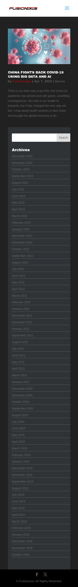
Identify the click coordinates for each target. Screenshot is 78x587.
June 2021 (18, 355)
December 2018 (22, 541)
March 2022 (19, 295)
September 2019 (22, 481)
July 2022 (18, 269)
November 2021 (22, 322)
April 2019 (18, 514)
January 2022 (21, 309)
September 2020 (22, 408)
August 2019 (20, 488)
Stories (60, 81)
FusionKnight (22, 81)
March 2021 (19, 375)
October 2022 (21, 249)
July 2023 (18, 189)
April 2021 (18, 368)
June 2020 (18, 428)
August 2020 (20, 415)
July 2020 (18, 421)
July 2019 (18, 494)
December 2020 (22, 388)
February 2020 (21, 455)
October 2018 (21, 554)
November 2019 (22, 475)
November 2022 (22, 242)
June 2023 (18, 196)
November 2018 (22, 548)
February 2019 (21, 528)
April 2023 (18, 209)
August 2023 (20, 182)
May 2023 (18, 202)
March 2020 (19, 448)
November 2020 (22, 395)
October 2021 (21, 329)
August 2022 (20, 262)
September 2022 (22, 255)
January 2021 (21, 382)
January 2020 (21, 461)
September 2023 (22, 176)
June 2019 (18, 501)
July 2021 (18, 348)
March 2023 (19, 216)
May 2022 (18, 282)
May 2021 (18, 362)
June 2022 (18, 275)
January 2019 (21, 534)
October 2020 (21, 401)
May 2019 (18, 508)
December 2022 (22, 235)
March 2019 (19, 521)
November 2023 (22, 163)
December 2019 (22, 468)
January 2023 (21, 229)
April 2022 (18, 289)
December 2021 (22, 315)
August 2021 (20, 342)
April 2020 (18, 441)
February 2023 (21, 222)
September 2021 (22, 335)
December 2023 (22, 156)
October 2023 (21, 169)
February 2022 (21, 302)
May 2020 (18, 435)
